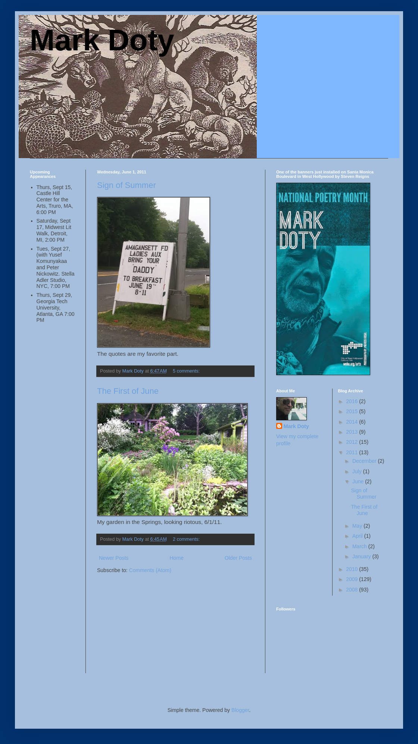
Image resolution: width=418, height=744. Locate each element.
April (358, 536)
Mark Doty (102, 40)
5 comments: (187, 371)
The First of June (128, 391)
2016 (352, 401)
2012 (352, 442)
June (358, 481)
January (362, 556)
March (360, 546)
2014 (352, 422)
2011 (352, 452)
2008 (352, 590)
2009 (352, 579)
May (358, 526)
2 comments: (187, 539)
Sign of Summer (126, 185)
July (357, 471)
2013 (352, 432)
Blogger (240, 710)
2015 (352, 411)
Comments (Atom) (150, 570)
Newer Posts (113, 558)
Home (176, 558)
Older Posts (238, 558)
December (365, 461)
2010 (352, 569)
